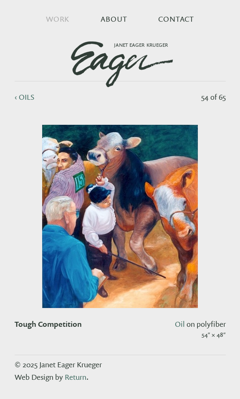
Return (75, 377)
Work (58, 19)
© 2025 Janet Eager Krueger (58, 364)
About (114, 19)
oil (180, 324)
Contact (176, 19)
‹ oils (24, 97)
